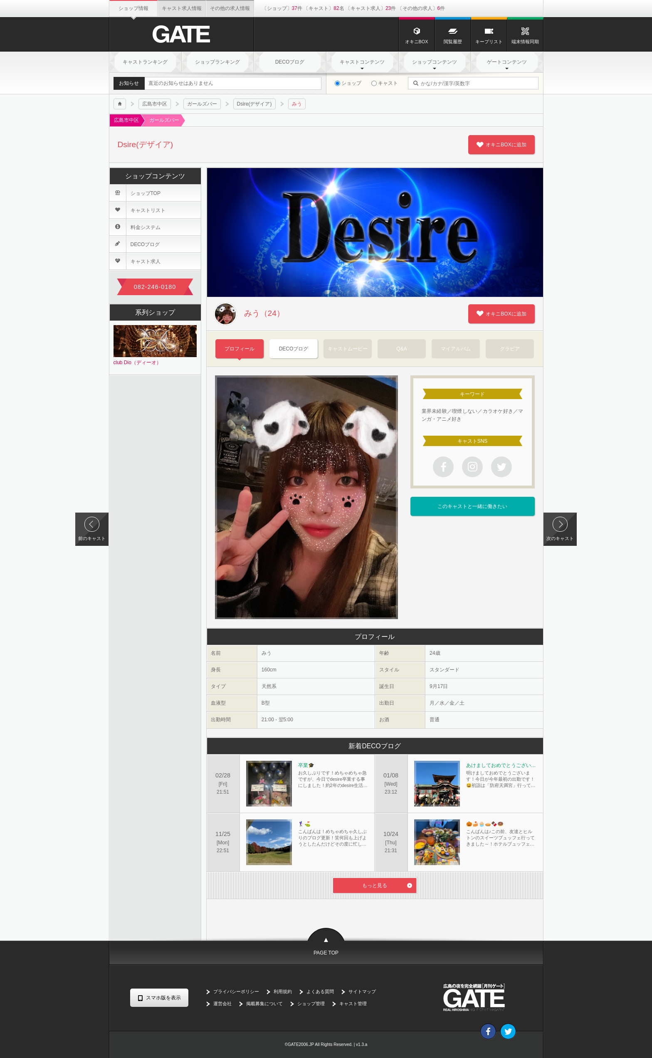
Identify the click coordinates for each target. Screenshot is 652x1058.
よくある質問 (320, 991)
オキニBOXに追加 (506, 145)
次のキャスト (560, 538)
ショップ (348, 83)
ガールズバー (202, 104)
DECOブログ (290, 62)
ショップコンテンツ (434, 62)
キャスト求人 (135, 261)
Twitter (508, 1031)
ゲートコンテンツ (507, 62)
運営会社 (222, 1003)
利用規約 (283, 991)
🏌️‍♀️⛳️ (304, 824)
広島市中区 (154, 104)
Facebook (488, 1031)
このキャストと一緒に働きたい (472, 506)
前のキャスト (92, 538)
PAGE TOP (326, 953)
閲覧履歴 (453, 35)
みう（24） (249, 313)
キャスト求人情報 (182, 8)
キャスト (384, 83)
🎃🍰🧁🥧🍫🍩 (485, 824)
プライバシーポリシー (236, 991)
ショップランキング (217, 62)
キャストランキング (145, 62)
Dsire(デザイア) (254, 104)
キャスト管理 (353, 1003)
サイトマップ (362, 991)
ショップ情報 (133, 8)
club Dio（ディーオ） (155, 345)
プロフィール (239, 349)
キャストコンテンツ (362, 62)
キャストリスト (137, 210)
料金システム (135, 227)
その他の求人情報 (230, 8)
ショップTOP (135, 193)
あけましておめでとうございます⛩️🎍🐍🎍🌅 (501, 765)
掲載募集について (264, 1003)
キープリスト (489, 35)
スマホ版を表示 (163, 998)
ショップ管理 (311, 1003)
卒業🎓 (306, 765)
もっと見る (374, 885)
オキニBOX (416, 35)
